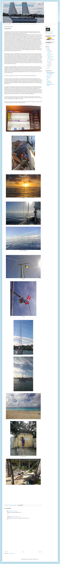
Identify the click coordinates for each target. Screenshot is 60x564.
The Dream (9, 23)
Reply (8, 513)
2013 (47, 49)
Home (4, 23)
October (48, 62)
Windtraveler (49, 76)
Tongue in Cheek (49, 51)
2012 (47, 68)
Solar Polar (48, 55)
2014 (47, 48)
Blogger (37, 559)
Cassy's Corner (33, 23)
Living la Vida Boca (50, 58)
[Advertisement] (23, 543)
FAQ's (21, 23)
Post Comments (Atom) (11, 553)
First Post (47, 44)
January (48, 66)
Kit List (28, 23)
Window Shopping (49, 54)
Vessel (14, 23)
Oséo (47, 79)
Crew (17, 23)
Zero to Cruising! (49, 74)
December (49, 50)
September (49, 64)
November (49, 61)
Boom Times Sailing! (19, 5)
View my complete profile (49, 33)
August (48, 65)
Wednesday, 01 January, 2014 (15, 516)
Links (24, 23)
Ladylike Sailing (49, 82)
